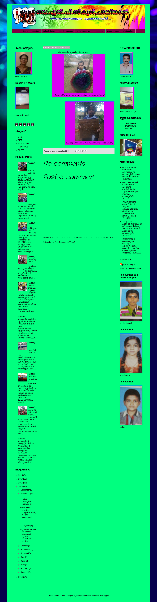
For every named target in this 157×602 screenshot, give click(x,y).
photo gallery (128, 31)
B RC (20, 137)
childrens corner (83, 31)
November (25, 494)
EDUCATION (23, 143)
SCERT (21, 150)
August (24, 553)
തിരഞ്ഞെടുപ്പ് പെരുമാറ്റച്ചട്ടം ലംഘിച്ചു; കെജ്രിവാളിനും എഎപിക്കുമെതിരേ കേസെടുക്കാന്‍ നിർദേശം (130, 246)
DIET (20, 140)
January (24, 572)
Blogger (105, 596)
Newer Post (48, 237)
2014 (20, 577)
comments (99, 31)
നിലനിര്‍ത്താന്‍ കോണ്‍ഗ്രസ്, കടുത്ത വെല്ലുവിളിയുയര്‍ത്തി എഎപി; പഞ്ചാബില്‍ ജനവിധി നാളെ (130, 209)
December (25, 490)
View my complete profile (130, 268)
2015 (20, 487)
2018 (20, 475)
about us (35, 31)
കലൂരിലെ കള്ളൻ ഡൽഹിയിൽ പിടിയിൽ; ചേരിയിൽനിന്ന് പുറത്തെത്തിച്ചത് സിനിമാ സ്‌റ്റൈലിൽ (130, 189)
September (26, 550)
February (25, 568)
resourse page (113, 31)
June (23, 561)
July (23, 557)
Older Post (109, 237)
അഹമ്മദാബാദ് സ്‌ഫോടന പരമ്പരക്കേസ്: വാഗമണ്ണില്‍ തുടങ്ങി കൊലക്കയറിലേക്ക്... (131, 172)
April (23, 565)
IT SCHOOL (23, 147)
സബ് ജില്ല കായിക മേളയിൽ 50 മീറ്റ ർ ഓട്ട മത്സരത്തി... (28, 512)
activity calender (66, 31)
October (24, 546)
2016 (20, 483)
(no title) (31, 163)
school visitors (49, 31)
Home (25, 31)
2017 (20, 479)
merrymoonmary (83, 596)
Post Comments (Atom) (65, 242)
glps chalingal (128, 265)
